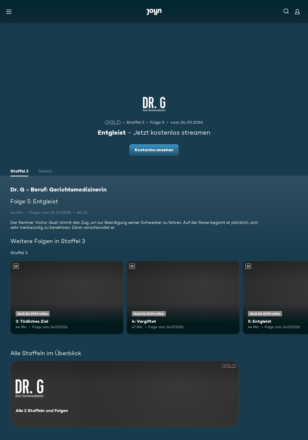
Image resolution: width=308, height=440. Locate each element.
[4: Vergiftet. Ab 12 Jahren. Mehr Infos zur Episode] (183, 297)
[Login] (297, 11)
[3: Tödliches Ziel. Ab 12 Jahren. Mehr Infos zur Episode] (66, 297)
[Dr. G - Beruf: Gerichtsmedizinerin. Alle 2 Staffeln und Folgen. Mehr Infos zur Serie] (124, 394)
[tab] (19, 171)
